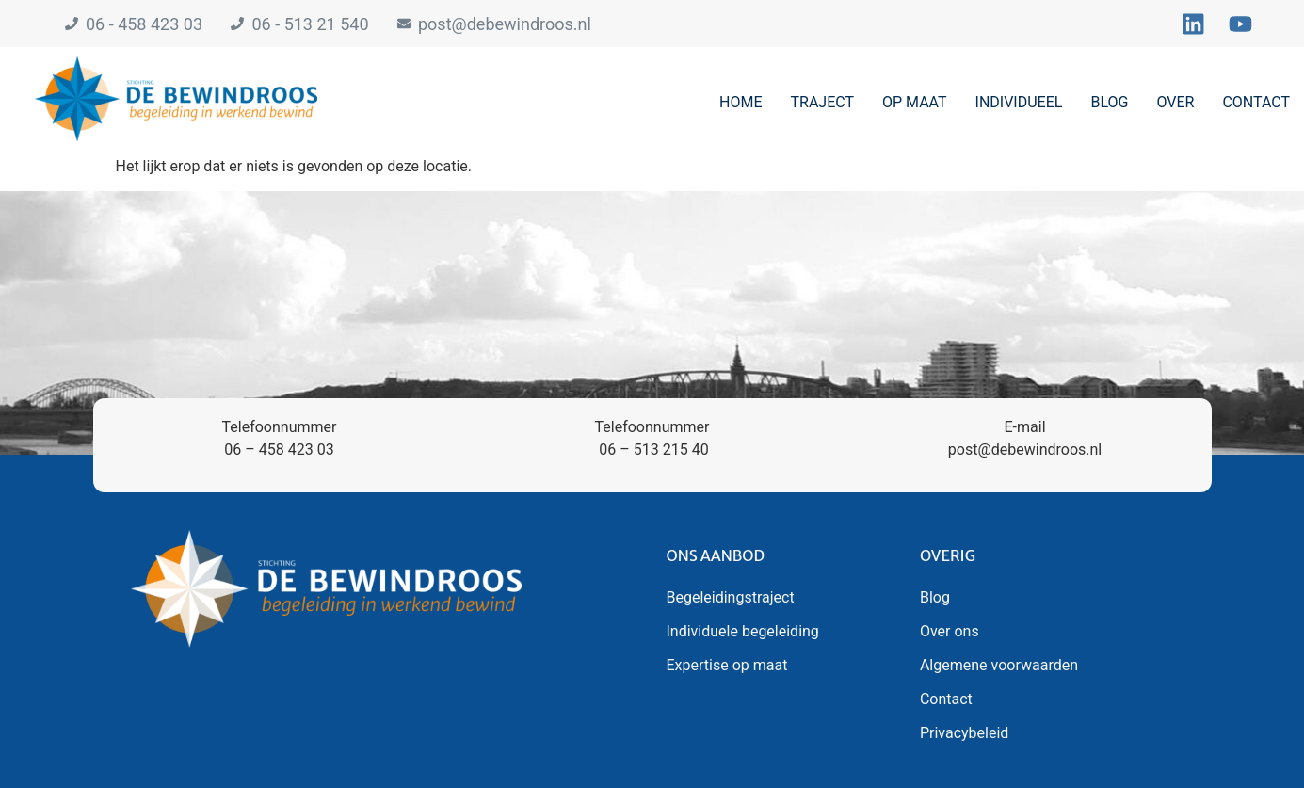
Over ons (949, 631)
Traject (822, 102)
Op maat (914, 102)
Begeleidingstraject (731, 597)
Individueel (1019, 102)
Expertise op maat (727, 665)
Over (1175, 102)
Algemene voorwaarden (999, 665)
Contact (1256, 102)
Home (740, 102)
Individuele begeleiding (743, 631)
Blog (1109, 102)
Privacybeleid (964, 733)
